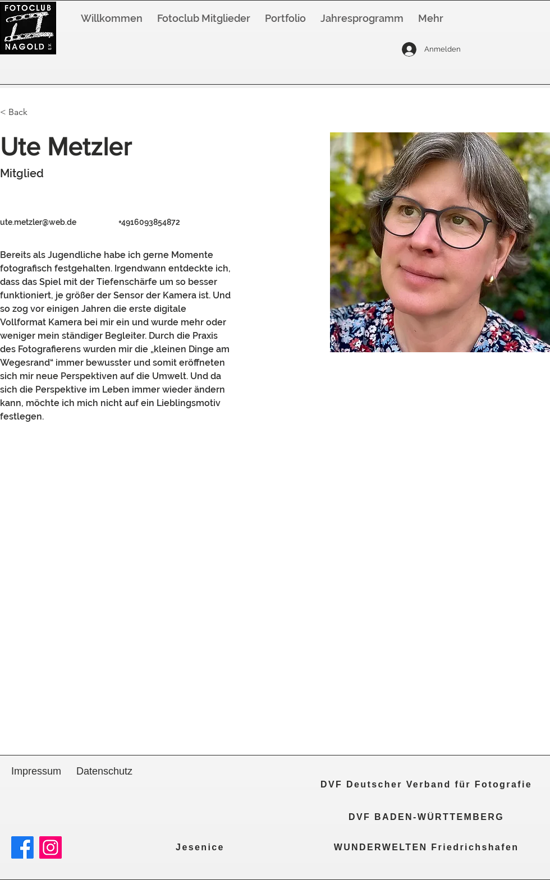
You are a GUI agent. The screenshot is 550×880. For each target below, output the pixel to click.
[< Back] (22, 112)
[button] (362, 18)
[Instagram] (50, 847)
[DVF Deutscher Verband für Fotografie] (426, 784)
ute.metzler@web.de (38, 222)
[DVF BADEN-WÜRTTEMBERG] (426, 817)
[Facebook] (22, 847)
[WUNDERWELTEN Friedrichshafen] (426, 847)
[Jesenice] (200, 847)
